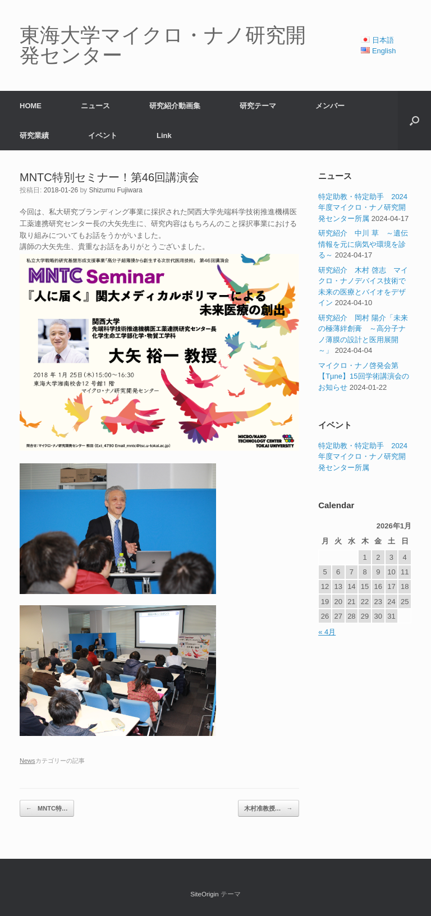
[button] (414, 120)
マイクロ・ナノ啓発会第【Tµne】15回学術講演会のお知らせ (363, 376)
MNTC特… (47, 808)
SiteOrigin (204, 894)
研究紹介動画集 (174, 106)
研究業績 (34, 135)
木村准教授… (268, 808)
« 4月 (327, 632)
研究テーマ (258, 106)
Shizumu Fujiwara (115, 190)
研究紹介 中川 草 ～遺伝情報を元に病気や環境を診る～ (363, 244)
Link (164, 135)
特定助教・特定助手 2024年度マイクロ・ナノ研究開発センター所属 (362, 207)
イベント (102, 135)
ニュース (95, 106)
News (27, 760)
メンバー (330, 106)
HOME (31, 106)
